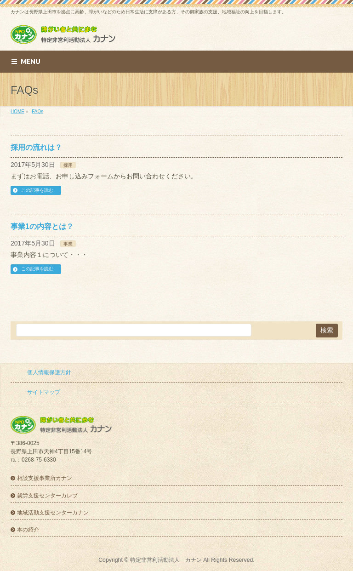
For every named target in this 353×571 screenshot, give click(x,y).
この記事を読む (37, 190)
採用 (68, 165)
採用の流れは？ (36, 147)
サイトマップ (43, 392)
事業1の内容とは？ (42, 226)
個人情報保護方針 (49, 372)
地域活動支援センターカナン (53, 512)
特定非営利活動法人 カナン (166, 560)
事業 (68, 243)
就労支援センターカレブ (47, 495)
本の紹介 (28, 529)
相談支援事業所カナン (44, 478)
